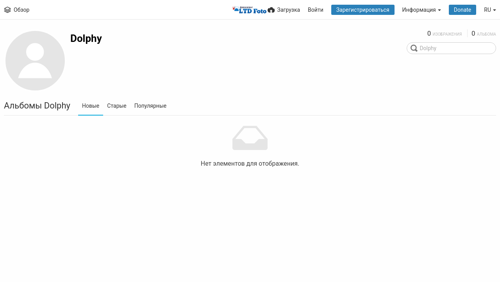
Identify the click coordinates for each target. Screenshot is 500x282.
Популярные (150, 106)
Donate (462, 10)
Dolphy (86, 38)
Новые (90, 106)
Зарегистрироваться (362, 10)
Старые (117, 106)
